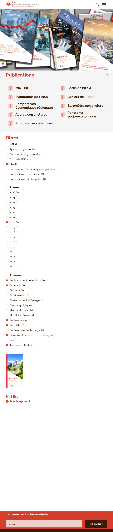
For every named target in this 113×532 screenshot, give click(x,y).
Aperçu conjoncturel (31, 114)
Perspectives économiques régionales (34, 105)
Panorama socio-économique (82, 114)
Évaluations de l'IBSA (31, 97)
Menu (104, 3)
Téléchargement (18, 401)
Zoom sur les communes (34, 123)
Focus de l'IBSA (79, 88)
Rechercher (97, 4)
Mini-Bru (21, 88)
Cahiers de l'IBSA (81, 97)
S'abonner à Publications (107, 74)
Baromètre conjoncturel (86, 106)
